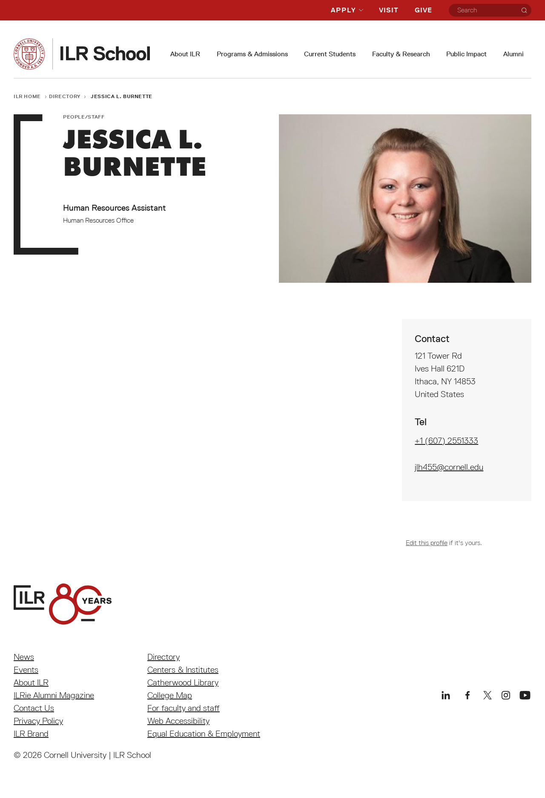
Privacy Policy (38, 721)
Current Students (330, 54)
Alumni (513, 54)
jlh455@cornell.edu (449, 467)
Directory (64, 96)
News (24, 657)
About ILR (185, 54)
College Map (169, 695)
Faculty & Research (401, 54)
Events (26, 670)
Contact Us (34, 708)
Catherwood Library (182, 682)
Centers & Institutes (182, 670)
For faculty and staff (183, 708)
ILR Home (27, 96)
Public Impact (466, 54)
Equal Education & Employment (203, 733)
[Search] (524, 10)
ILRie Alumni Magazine (54, 695)
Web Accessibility (178, 721)
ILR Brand (31, 733)
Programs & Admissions (252, 54)
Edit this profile (426, 542)
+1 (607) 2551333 (446, 440)
